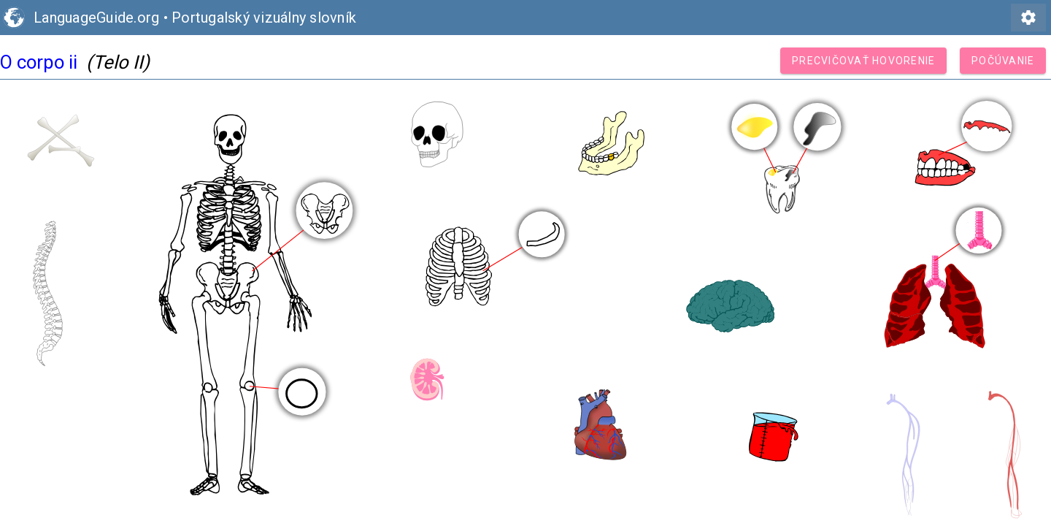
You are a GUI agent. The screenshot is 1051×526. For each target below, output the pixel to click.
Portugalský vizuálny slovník (264, 17)
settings (1028, 17)
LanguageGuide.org (96, 17)
